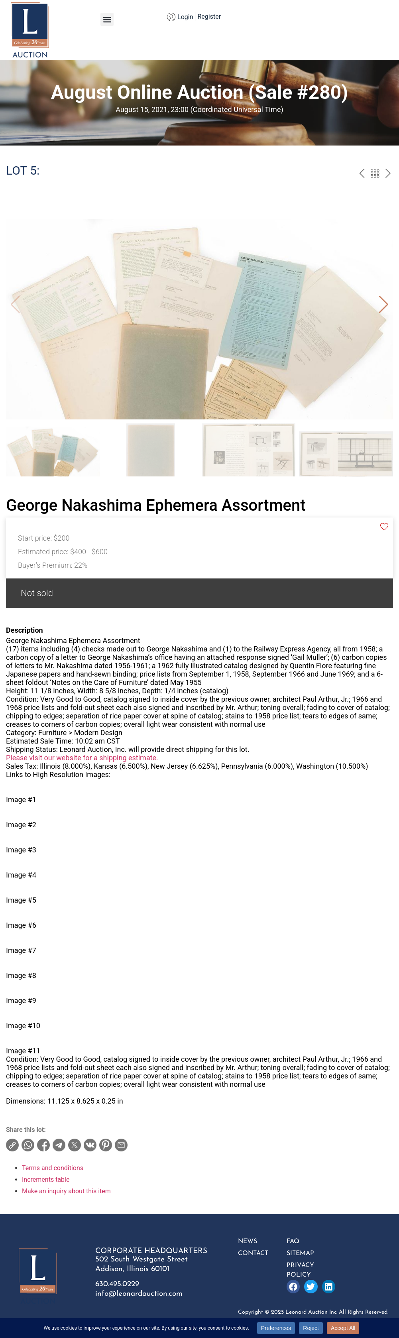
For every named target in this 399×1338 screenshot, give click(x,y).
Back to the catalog (375, 175)
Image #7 (21, 950)
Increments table (45, 1179)
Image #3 (21, 850)
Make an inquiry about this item (66, 1191)
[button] (107, 19)
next (388, 175)
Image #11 (23, 1051)
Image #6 (21, 925)
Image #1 (21, 799)
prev (362, 175)
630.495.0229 (117, 1284)
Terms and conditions (52, 1168)
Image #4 (21, 875)
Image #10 (23, 1025)
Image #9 (21, 1000)
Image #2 (21, 825)
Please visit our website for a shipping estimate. (82, 758)
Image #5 (21, 900)
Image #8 (21, 975)
